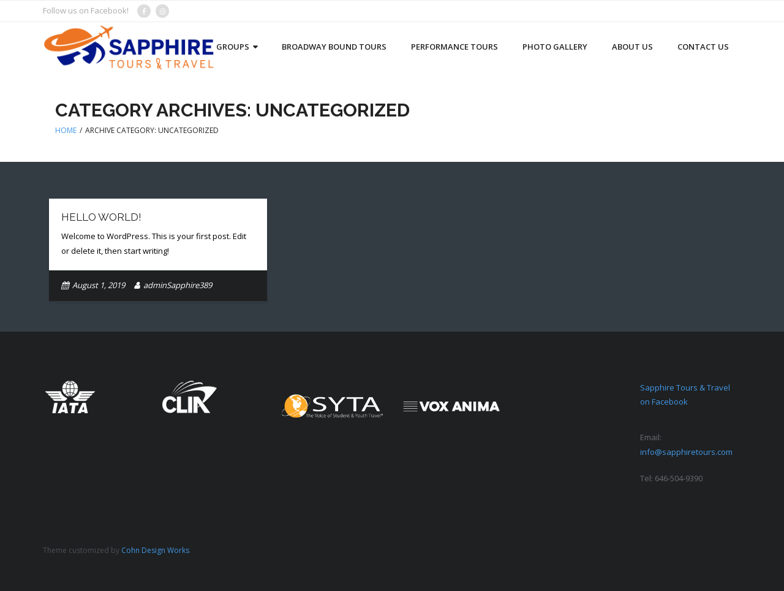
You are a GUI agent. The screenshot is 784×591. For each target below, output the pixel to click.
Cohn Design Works (155, 550)
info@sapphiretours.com (686, 451)
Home (66, 130)
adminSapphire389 (177, 285)
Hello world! (101, 217)
